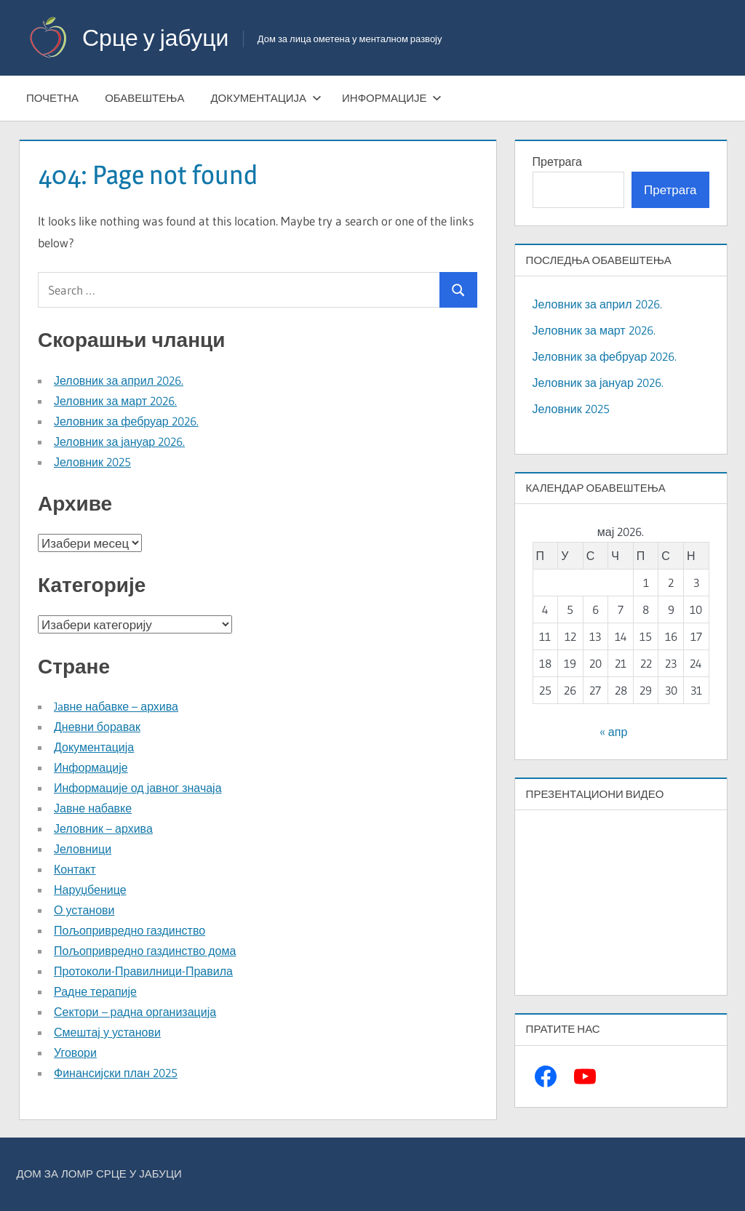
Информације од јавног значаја (138, 787)
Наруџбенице (90, 889)
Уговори (75, 1052)
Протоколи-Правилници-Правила (143, 971)
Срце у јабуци (155, 37)
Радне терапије (95, 991)
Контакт (75, 869)
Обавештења (144, 98)
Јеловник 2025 (92, 462)
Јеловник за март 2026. (115, 400)
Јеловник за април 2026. (118, 380)
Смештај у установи (107, 1032)
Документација (266, 98)
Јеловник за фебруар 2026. (126, 421)
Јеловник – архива (103, 828)
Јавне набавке (93, 808)
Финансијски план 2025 (116, 1073)
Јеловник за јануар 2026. (119, 441)
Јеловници (82, 849)
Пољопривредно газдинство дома (145, 950)
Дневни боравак (97, 726)
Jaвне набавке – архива (116, 706)
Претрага (557, 161)
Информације (392, 98)
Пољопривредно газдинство (129, 930)
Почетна (52, 98)
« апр (613, 731)
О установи (84, 910)
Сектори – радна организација (135, 1011)
